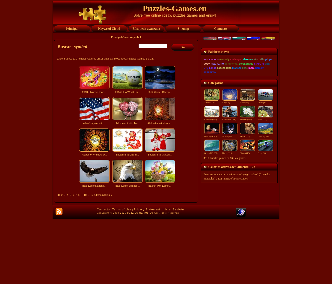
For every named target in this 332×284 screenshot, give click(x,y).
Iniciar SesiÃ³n (173, 274)
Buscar (127, 37)
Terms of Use (121, 274)
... (89, 195)
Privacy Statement (147, 274)
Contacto (103, 274)
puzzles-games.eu (140, 277)
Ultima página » (103, 195)
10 (85, 195)
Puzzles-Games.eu (175, 8)
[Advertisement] (126, 229)
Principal (116, 37)
